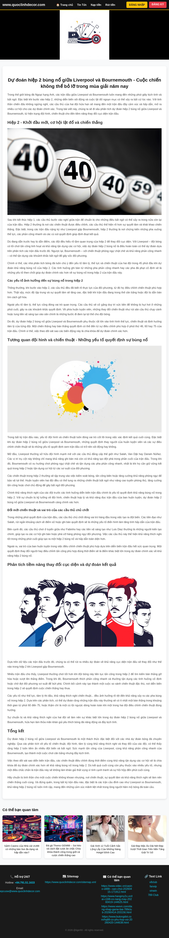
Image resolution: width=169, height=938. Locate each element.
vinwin (153, 890)
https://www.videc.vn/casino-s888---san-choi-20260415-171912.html (116, 889)
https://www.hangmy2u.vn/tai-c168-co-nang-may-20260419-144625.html (117, 899)
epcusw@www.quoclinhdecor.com (20, 891)
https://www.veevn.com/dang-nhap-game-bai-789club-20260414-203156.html (116, 909)
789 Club (153, 895)
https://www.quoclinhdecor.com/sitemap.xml (70, 882)
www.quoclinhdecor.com (23, 5)
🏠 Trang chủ (64, 4)
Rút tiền (110, 4)
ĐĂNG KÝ (158, 4)
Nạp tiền (96, 4)
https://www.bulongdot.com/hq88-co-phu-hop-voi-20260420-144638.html (116, 919)
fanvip (153, 886)
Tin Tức (82, 4)
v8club (153, 882)
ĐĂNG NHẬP (137, 4)
